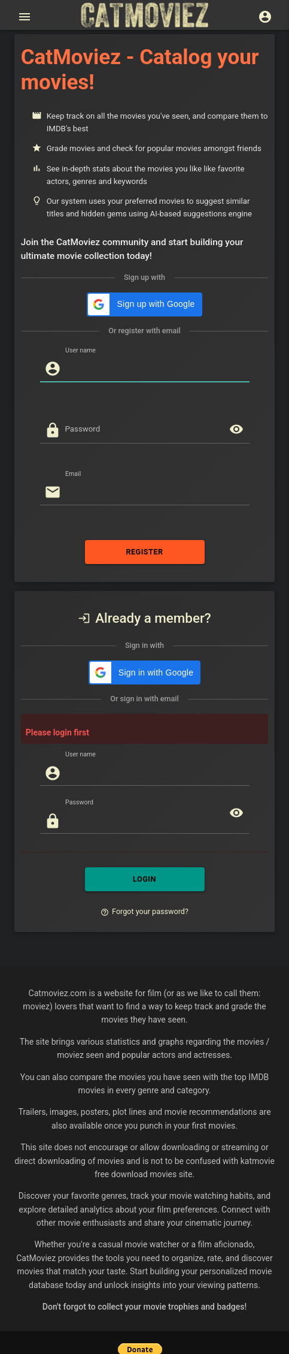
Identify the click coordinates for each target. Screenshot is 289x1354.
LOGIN (145, 879)
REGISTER (145, 552)
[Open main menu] (24, 17)
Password (83, 428)
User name (80, 350)
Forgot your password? (144, 911)
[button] (144, 304)
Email (73, 473)
